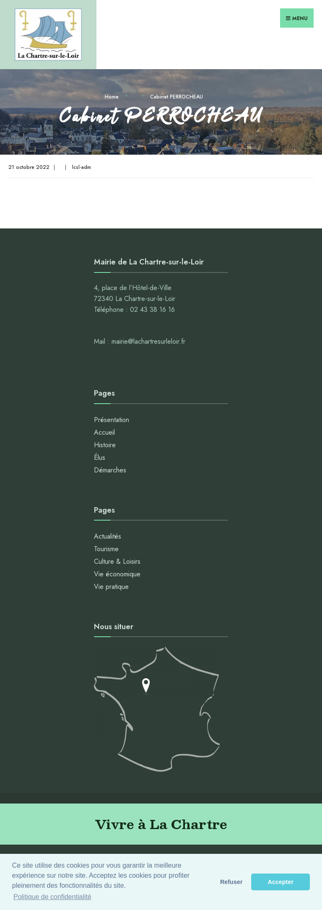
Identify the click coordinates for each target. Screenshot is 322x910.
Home (112, 97)
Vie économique (117, 574)
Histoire (105, 445)
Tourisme (106, 549)
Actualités (107, 536)
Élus (99, 457)
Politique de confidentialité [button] (52, 896)
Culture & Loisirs (117, 561)
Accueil (104, 432)
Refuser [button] (231, 882)
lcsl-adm (81, 167)
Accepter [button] (280, 882)
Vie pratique (111, 586)
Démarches (110, 470)
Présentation (111, 420)
